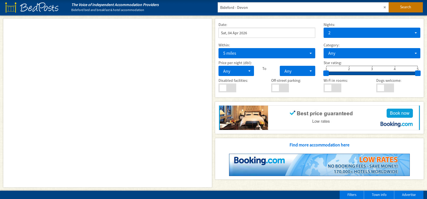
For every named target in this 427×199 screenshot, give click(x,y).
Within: (224, 45)
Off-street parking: (286, 80)
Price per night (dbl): (235, 62)
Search (405, 6)
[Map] (108, 103)
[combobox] (372, 33)
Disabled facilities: (233, 80)
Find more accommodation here (319, 145)
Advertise (409, 194)
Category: (331, 45)
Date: (222, 24)
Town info (379, 194)
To (264, 68)
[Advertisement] (69, 194)
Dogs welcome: (388, 80)
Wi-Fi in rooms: (336, 80)
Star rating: (333, 62)
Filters (351, 194)
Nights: (329, 24)
